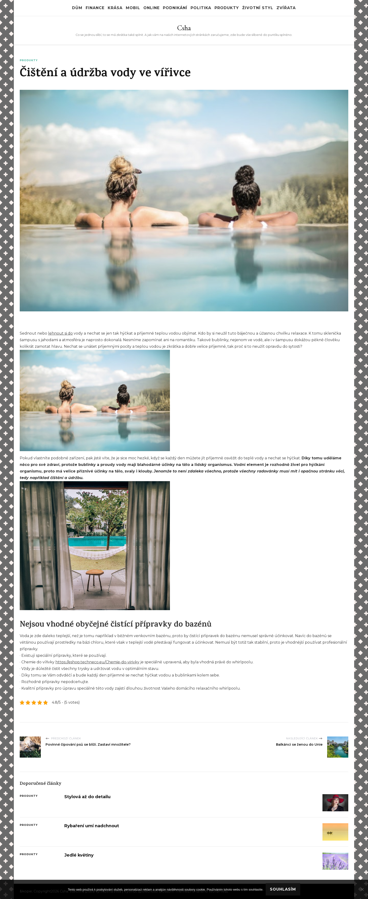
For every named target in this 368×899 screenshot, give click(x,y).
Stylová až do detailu (87, 796)
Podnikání (175, 8)
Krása (115, 8)
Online (151, 8)
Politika (201, 8)
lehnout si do (60, 333)
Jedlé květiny (79, 855)
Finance (95, 8)
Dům (77, 8)
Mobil (133, 8)
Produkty (227, 8)
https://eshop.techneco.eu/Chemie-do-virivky (97, 662)
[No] (362, 889)
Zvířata (286, 8)
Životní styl (257, 8)
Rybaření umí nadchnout (91, 825)
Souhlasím (283, 889)
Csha (184, 27)
